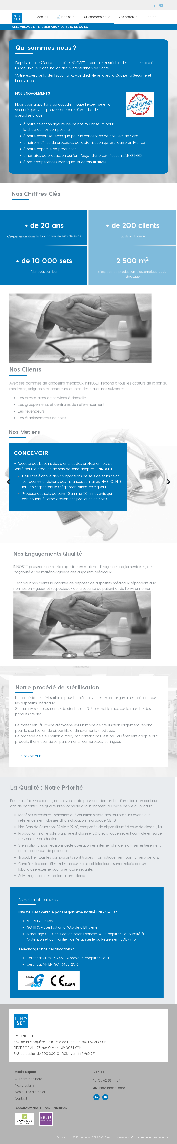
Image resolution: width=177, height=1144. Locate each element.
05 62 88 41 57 (109, 1080)
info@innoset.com (112, 1088)
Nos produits (24, 1085)
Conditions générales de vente (149, 1137)
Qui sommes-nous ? (30, 1079)
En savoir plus (30, 756)
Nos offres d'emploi (30, 1092)
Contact (21, 1098)
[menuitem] (42, 16)
